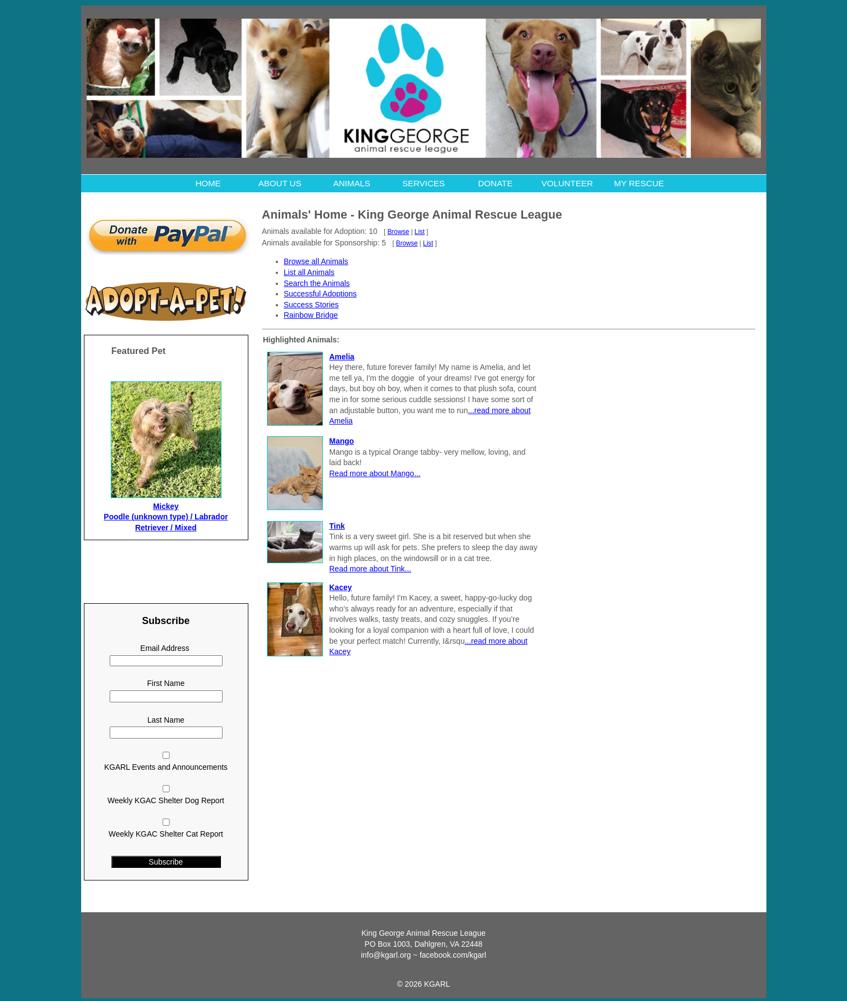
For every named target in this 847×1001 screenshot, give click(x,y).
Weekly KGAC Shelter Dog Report (165, 800)
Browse (399, 232)
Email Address (164, 648)
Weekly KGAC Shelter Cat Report (166, 834)
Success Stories (311, 304)
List (419, 232)
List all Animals (309, 272)
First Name (165, 683)
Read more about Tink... (370, 568)
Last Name (166, 720)
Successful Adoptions (320, 293)
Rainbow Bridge (311, 315)
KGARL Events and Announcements (166, 767)
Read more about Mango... (375, 473)
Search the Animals (317, 283)
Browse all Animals (316, 261)
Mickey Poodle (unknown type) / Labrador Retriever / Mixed (166, 517)
